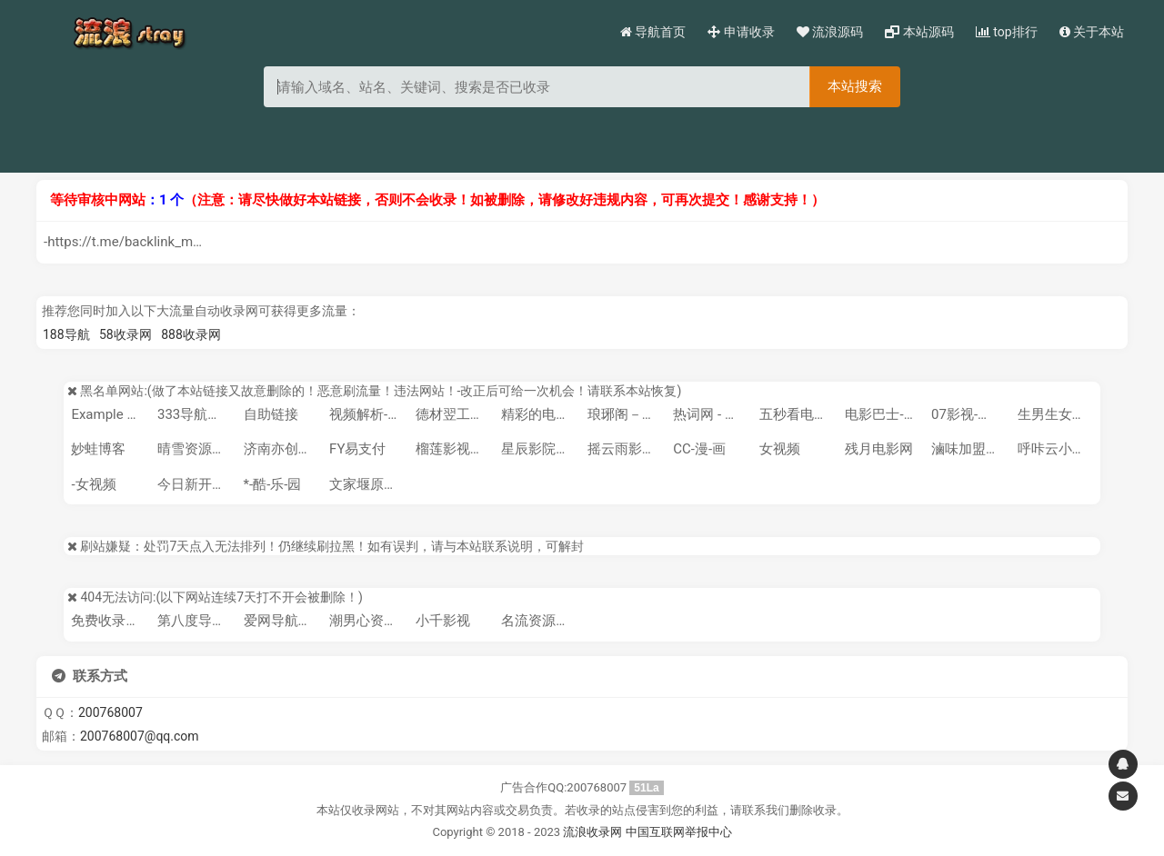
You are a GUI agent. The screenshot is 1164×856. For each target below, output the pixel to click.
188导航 (66, 334)
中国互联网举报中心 (679, 832)
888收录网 (191, 334)
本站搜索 (855, 86)
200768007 (110, 712)
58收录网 (125, 334)
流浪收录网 (592, 832)
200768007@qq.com (139, 736)
